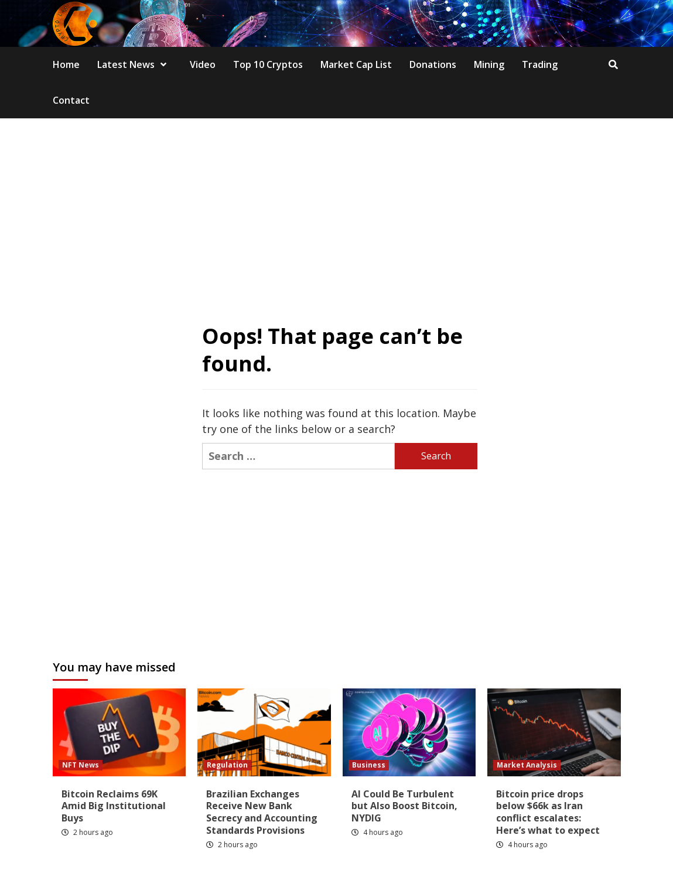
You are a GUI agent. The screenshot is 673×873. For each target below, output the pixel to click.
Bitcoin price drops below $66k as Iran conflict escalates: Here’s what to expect (548, 812)
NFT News (80, 765)
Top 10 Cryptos (268, 64)
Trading (540, 64)
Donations (432, 64)
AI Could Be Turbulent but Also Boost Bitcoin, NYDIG (404, 806)
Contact (71, 100)
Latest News (134, 64)
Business (368, 765)
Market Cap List (356, 64)
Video (203, 64)
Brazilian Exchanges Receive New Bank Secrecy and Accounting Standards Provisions (261, 812)
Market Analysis (527, 765)
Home (66, 64)
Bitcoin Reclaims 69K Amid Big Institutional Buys (114, 806)
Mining (489, 64)
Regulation (227, 765)
